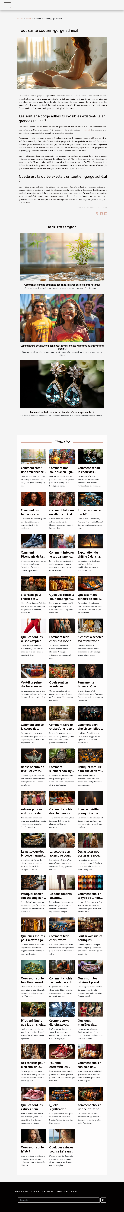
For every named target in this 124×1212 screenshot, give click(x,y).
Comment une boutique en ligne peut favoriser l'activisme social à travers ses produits (62, 347)
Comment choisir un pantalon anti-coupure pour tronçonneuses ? (61, 984)
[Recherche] (59, 1200)
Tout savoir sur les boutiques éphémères (90, 940)
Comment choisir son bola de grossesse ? (89, 1067)
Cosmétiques (21, 1191)
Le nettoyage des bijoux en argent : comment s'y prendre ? (33, 857)
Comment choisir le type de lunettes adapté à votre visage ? (90, 900)
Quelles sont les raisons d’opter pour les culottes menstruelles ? (32, 643)
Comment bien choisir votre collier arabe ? (59, 940)
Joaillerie (34, 1191)
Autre (28, 18)
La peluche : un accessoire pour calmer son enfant (61, 855)
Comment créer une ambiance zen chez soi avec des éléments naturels (62, 284)
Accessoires (62, 1191)
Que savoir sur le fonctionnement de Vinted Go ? (32, 982)
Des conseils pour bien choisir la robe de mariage (32, 1067)
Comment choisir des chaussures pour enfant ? (60, 813)
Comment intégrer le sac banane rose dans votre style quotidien (61, 558)
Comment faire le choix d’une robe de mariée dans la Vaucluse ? (61, 731)
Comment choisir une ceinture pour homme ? (90, 1109)
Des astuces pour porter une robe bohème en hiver (89, 855)
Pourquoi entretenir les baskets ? (58, 1067)
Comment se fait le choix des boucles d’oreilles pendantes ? (62, 412)
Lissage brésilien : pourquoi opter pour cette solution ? (90, 815)
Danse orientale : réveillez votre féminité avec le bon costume (32, 773)
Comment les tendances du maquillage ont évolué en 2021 (31, 516)
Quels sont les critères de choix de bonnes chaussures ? (89, 601)
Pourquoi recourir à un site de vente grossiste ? (90, 771)
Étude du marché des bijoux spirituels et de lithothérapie (89, 516)
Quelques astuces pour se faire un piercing (61, 1151)
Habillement (48, 1191)
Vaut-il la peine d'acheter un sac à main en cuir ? (33, 686)
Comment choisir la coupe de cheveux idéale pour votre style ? (32, 731)
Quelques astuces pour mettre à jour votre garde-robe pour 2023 (33, 942)
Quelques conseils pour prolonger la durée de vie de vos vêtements (61, 601)
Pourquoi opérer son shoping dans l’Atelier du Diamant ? (33, 900)
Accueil (20, 18)
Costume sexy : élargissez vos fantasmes (59, 1025)
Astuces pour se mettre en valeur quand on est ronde (32, 815)
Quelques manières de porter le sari (86, 1024)
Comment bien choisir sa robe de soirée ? (61, 641)
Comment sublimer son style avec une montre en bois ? (61, 773)
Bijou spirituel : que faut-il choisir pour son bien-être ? (33, 1026)
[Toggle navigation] (7, 5)
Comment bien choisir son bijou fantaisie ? (89, 729)
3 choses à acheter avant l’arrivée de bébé (90, 641)
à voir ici (85, 130)
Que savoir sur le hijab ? (32, 1149)
